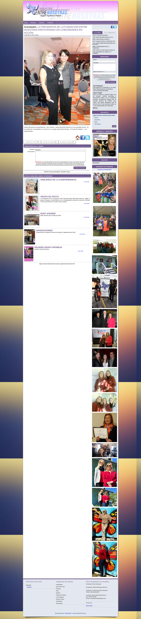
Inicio (25, 22)
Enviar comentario (80, 168)
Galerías (41, 22)
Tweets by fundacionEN (104, 169)
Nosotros (33, 22)
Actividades (59, 584)
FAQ (57, 591)
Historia (29, 587)
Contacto (50, 22)
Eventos (58, 588)
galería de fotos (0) (32, 142)
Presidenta (59, 601)
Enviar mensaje (110, 82)
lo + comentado (109, 32)
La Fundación (60, 597)
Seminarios (59, 603)
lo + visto (97, 32)
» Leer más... (86, 181)
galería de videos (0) (50, 142)
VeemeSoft (96, 163)
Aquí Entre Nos (60, 586)
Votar (114, 126)
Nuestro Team (60, 599)
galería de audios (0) (67, 142)
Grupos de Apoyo (61, 595)
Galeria (58, 593)
